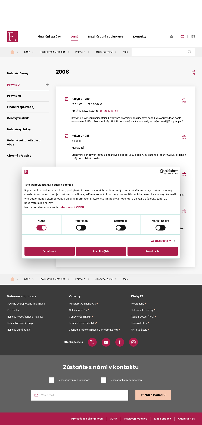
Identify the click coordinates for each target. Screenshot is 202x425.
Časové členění (104, 52)
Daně (74, 37)
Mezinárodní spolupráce (105, 37)
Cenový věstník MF (80, 316)
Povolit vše (152, 251)
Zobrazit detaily (161, 240)
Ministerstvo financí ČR (82, 303)
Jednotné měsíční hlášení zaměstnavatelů (93, 329)
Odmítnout (49, 251)
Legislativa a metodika (52, 52)
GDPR (113, 418)
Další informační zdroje (20, 323)
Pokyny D (80, 52)
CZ (182, 36)
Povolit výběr (101, 251)
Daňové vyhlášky (19, 129)
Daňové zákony (17, 73)
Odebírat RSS (186, 418)
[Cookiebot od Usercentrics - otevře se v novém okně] (162, 171)
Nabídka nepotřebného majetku (25, 316)
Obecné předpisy (19, 155)
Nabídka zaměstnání (18, 329)
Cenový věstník (18, 118)
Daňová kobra (139, 323)
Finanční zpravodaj (20, 107)
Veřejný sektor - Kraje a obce (24, 142)
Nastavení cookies (135, 418)
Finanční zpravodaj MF (82, 323)
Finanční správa (49, 37)
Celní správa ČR (78, 310)
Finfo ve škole (139, 329)
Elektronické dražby (142, 310)
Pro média (13, 310)
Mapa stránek (162, 418)
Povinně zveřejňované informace (26, 303)
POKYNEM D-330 (108, 111)
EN (193, 36)
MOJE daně (137, 303)
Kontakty (140, 37)
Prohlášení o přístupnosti (87, 418)
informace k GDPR (71, 207)
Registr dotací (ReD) (142, 316)
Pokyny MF (14, 96)
